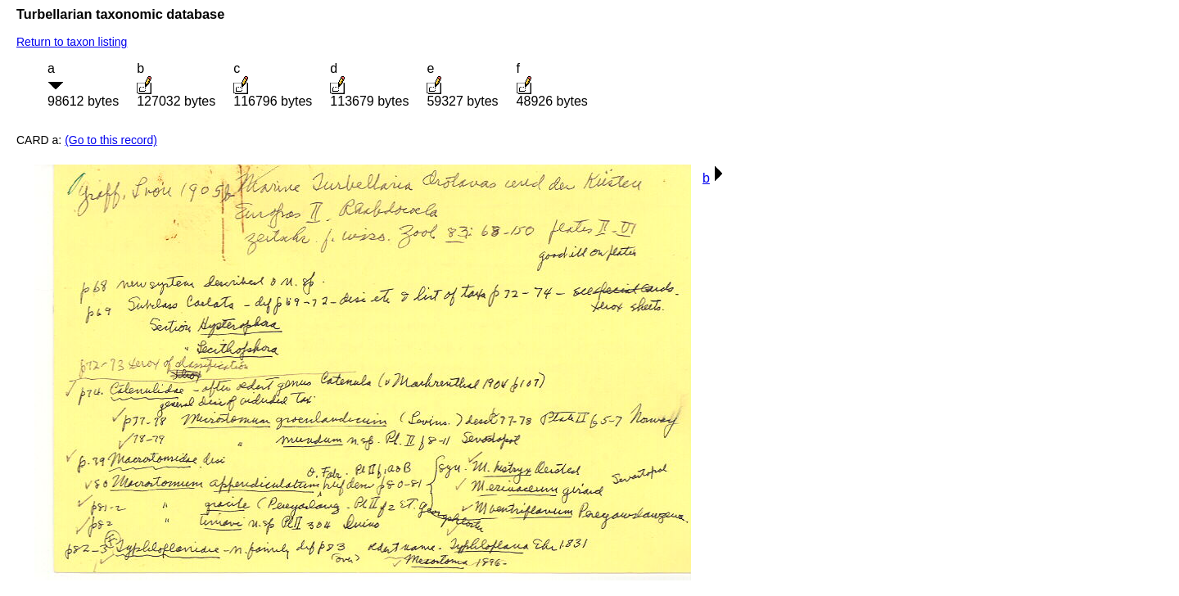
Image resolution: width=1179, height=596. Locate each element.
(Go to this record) (111, 140)
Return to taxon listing (71, 41)
